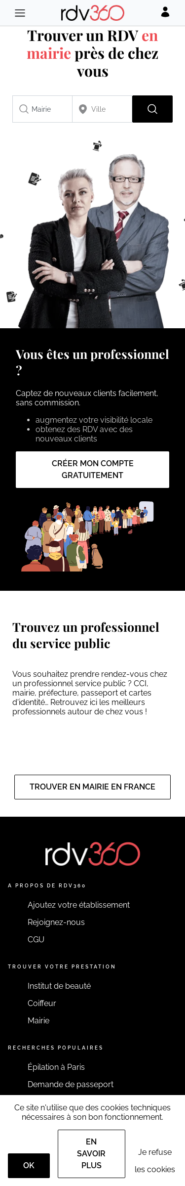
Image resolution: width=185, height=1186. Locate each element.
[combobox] (42, 109)
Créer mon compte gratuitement (93, 469)
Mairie (38, 1020)
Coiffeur (42, 1003)
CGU (36, 939)
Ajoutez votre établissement (79, 905)
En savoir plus (91, 1153)
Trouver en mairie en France (92, 786)
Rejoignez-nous (56, 922)
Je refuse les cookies (155, 1160)
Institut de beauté (59, 986)
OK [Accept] (29, 1165)
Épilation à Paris (56, 1067)
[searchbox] (42, 109)
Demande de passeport (70, 1084)
